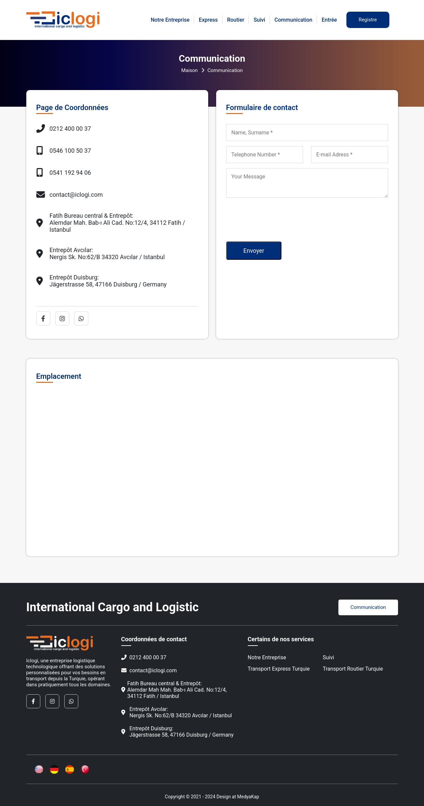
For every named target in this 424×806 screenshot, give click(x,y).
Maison (189, 70)
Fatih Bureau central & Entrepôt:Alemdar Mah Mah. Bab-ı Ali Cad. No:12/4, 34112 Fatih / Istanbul (174, 689)
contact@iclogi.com (69, 194)
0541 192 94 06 (63, 172)
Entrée (329, 20)
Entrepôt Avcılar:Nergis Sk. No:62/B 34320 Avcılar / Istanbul (100, 253)
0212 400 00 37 (63, 128)
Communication (293, 20)
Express (208, 20)
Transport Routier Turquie (353, 669)
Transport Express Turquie (279, 669)
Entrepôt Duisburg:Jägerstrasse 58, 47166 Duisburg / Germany (101, 281)
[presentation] (276, 217)
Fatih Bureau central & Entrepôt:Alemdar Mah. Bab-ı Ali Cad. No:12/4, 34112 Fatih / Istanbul (110, 222)
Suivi (259, 20)
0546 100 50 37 (63, 150)
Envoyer (253, 250)
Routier (235, 20)
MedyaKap (248, 796)
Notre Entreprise (170, 20)
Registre (368, 20)
